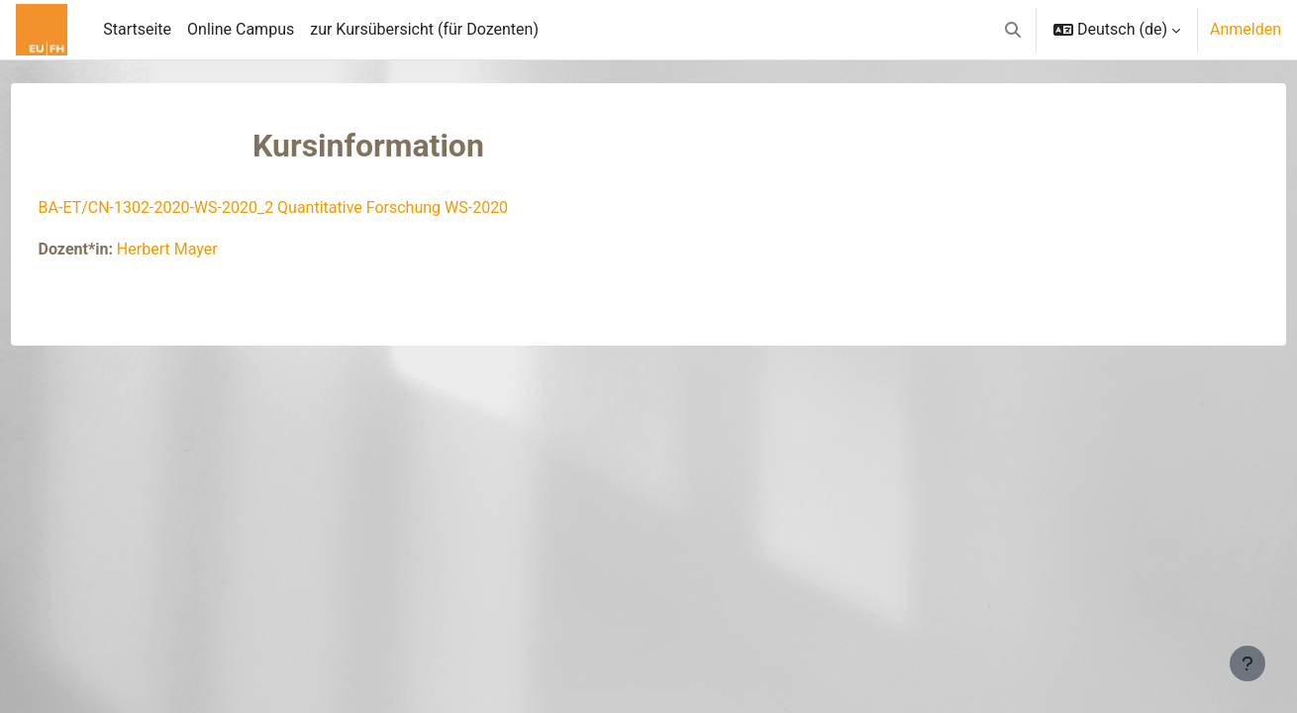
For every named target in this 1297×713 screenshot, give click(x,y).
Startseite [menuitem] (137, 29)
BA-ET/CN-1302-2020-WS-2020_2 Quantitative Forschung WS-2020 (310, 207)
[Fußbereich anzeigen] (1247, 663)
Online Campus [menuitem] (240, 29)
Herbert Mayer (203, 249)
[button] (1013, 29)
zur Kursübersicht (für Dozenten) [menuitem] (424, 29)
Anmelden (1245, 29)
